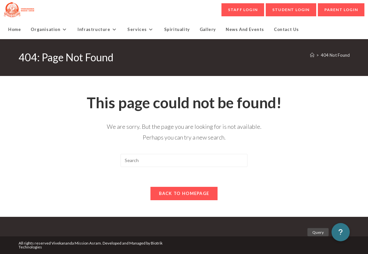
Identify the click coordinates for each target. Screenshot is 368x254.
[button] (341, 232)
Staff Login (243, 9)
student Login (291, 9)
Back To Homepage (184, 193)
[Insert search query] (184, 160)
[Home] (312, 55)
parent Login (341, 9)
